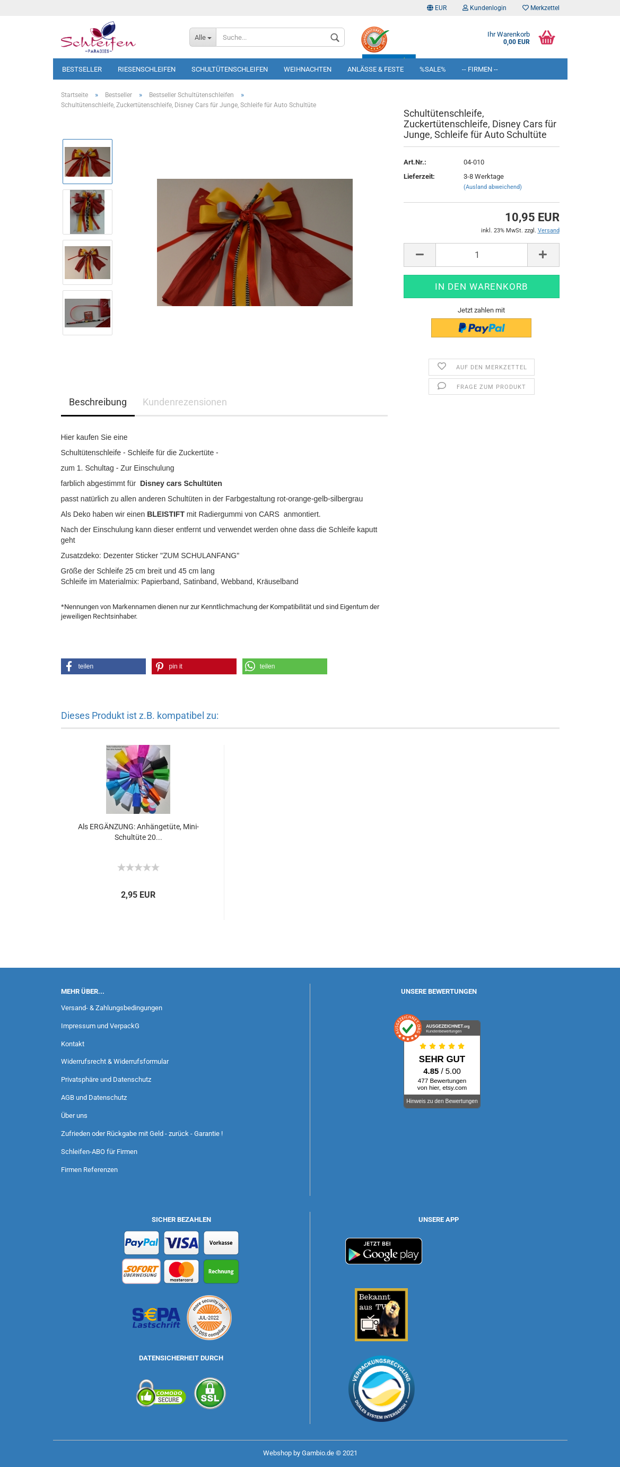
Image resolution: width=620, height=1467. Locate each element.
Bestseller (82, 69)
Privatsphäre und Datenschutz (106, 1079)
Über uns (74, 1115)
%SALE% (433, 69)
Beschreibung (98, 401)
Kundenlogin (484, 8)
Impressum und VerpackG (100, 1026)
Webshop (277, 1453)
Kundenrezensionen (185, 401)
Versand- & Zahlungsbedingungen (111, 1008)
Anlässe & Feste (375, 69)
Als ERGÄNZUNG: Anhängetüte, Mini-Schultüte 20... (138, 831)
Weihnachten (307, 69)
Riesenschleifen (147, 69)
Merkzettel (541, 8)
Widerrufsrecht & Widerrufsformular (115, 1061)
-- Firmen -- (480, 69)
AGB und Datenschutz (94, 1097)
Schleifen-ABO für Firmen (99, 1152)
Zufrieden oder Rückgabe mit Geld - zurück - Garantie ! (142, 1134)
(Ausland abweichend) (493, 187)
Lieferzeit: (419, 176)
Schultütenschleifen (229, 69)
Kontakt (72, 1044)
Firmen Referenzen (89, 1170)
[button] (103, 666)
